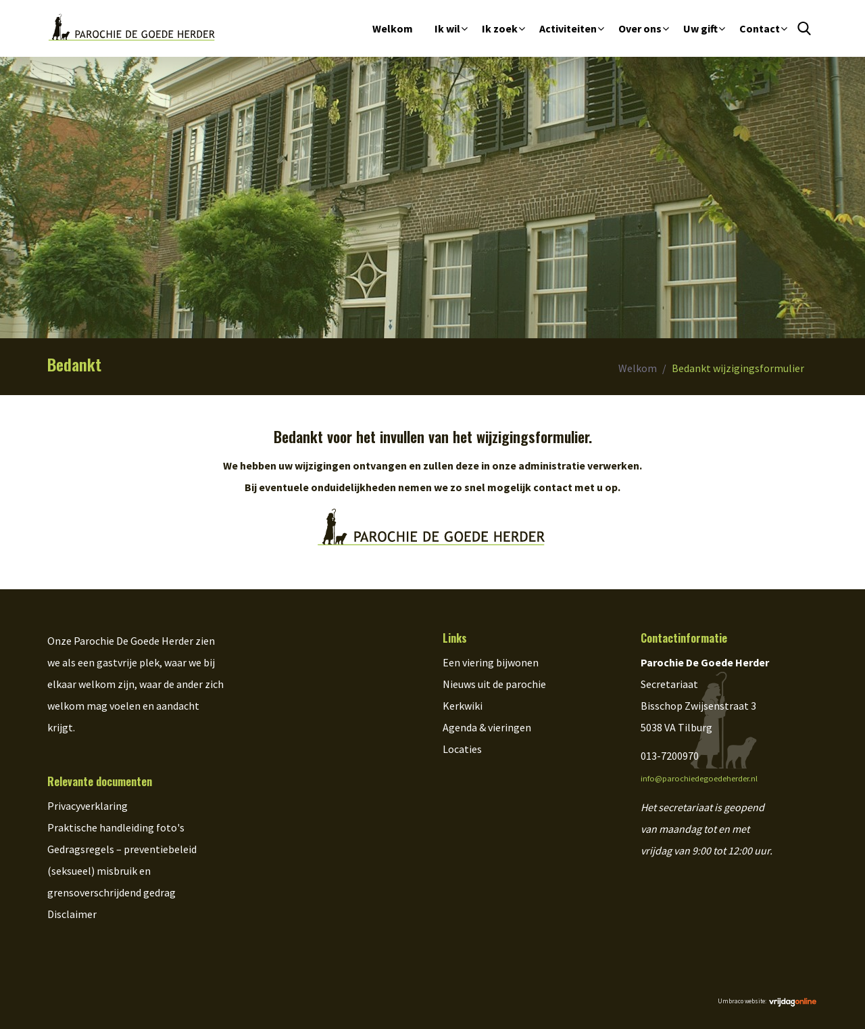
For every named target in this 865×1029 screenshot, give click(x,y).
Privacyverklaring (87, 806)
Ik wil (447, 28)
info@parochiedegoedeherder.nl (699, 778)
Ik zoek (500, 28)
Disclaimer (72, 914)
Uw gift (700, 28)
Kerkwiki (463, 705)
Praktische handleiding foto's (115, 827)
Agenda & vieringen (487, 727)
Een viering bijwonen (491, 662)
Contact (759, 28)
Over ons (640, 28)
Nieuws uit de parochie (494, 684)
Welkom (392, 28)
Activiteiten (568, 28)
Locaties (462, 749)
